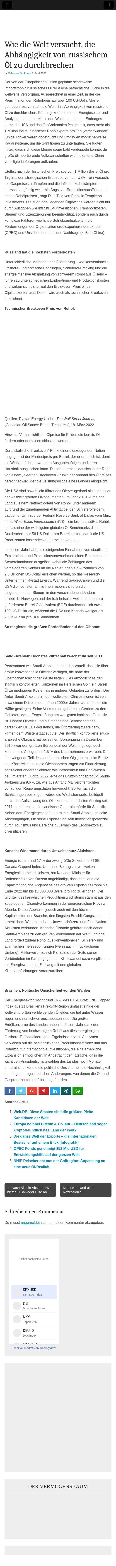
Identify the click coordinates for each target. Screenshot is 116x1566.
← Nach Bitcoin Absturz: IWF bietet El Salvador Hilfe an (29, 1190)
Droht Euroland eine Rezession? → (78, 1190)
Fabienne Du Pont (18, 73)
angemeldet (30, 1222)
